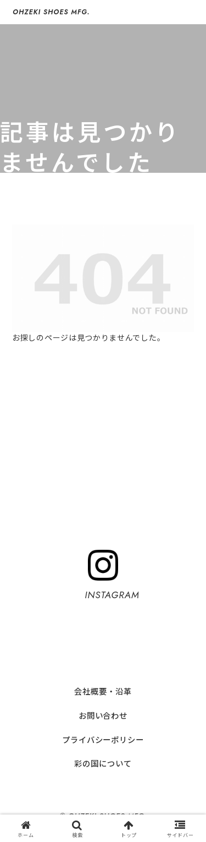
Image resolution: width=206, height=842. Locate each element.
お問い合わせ (103, 715)
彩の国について (102, 763)
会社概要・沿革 (102, 691)
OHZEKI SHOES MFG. (51, 12)
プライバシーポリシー (103, 739)
